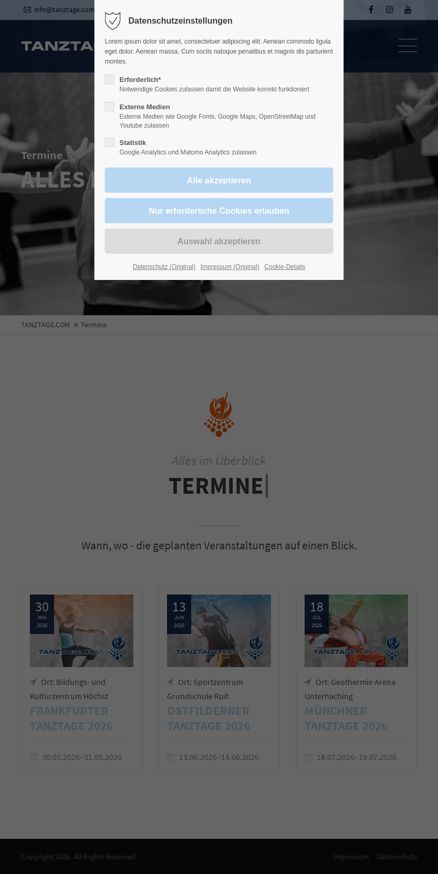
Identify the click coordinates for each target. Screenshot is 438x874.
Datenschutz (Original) (164, 266)
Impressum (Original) (230, 266)
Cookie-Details (284, 266)
